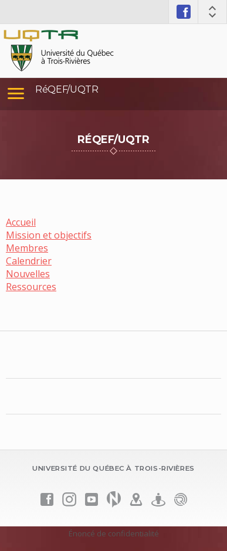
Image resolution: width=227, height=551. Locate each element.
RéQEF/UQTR (67, 89)
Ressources (31, 286)
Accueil (21, 222)
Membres (27, 248)
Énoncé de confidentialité (114, 533)
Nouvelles (28, 273)
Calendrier (29, 260)
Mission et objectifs (49, 235)
